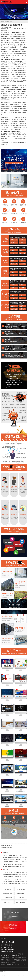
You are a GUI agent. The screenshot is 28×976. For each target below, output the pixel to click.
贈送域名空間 (7, 902)
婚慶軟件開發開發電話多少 (6, 847)
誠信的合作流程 (7, 889)
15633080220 (10, 951)
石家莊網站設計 (8, 960)
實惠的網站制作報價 (20, 889)
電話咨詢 (24, 974)
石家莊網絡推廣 (9, 959)
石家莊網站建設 (17, 957)
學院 (10, 21)
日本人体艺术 (3, 971)
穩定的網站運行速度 (7, 893)
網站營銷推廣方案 (20, 902)
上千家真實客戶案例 (7, 897)
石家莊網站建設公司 (17, 960)
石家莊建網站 (11, 962)
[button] (13, 18)
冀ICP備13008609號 (6, 964)
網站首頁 (3, 974)
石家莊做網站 (17, 959)
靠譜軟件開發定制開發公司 (6, 845)
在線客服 (10, 974)
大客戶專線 (17, 974)
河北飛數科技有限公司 (6, 957)
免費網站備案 (20, 897)
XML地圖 (22, 964)
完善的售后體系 (20, 893)
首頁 (8, 21)
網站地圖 (16, 964)
